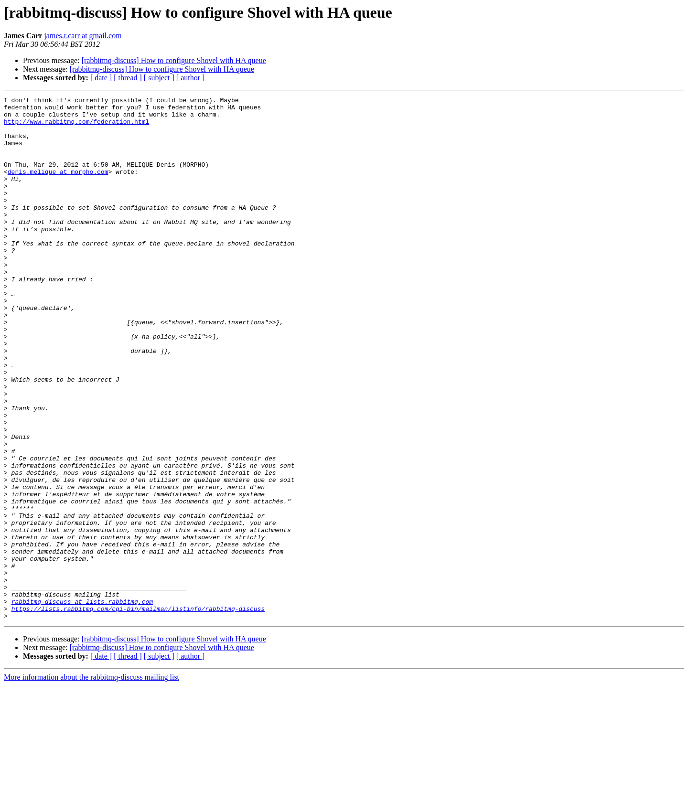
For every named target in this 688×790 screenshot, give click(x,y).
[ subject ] (159, 78)
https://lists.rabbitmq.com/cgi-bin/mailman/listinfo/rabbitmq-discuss (138, 711)
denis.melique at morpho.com (58, 187)
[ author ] (190, 78)
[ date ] (101, 78)
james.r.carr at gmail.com (82, 36)
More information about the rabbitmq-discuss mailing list (91, 782)
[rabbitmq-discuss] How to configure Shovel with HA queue (174, 60)
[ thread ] (128, 78)
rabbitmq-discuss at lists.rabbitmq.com (82, 703)
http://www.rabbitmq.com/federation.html (76, 127)
